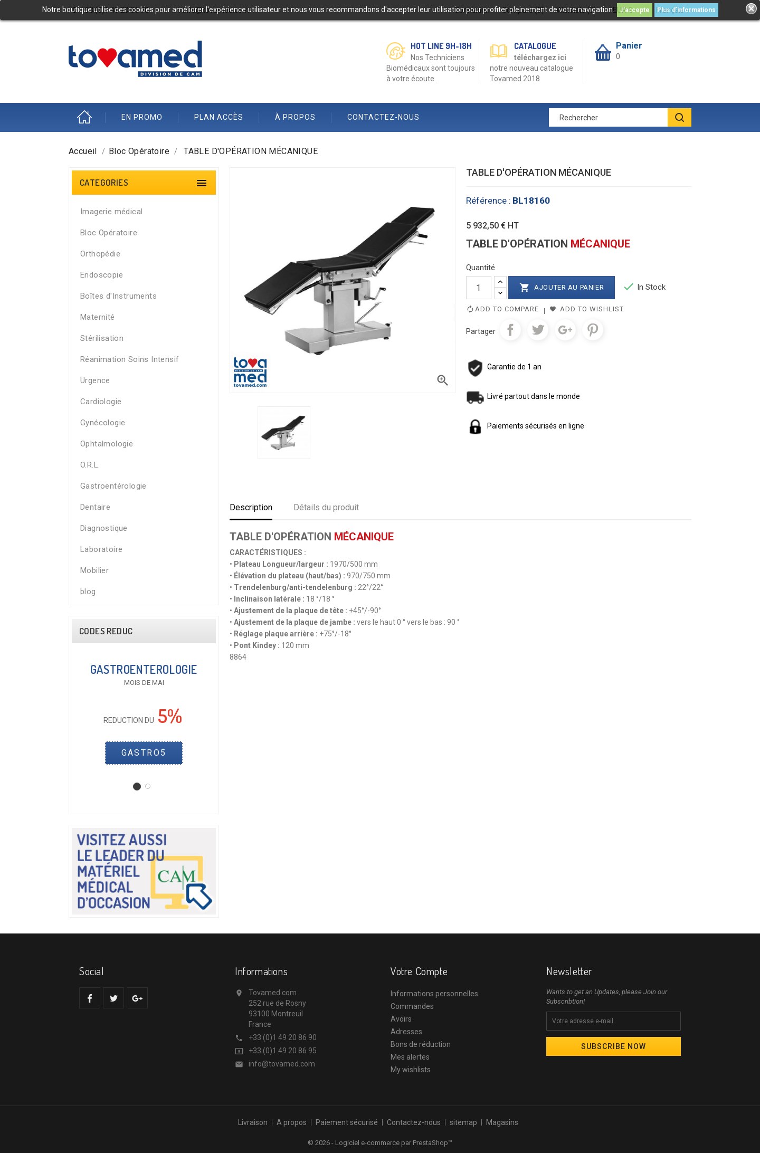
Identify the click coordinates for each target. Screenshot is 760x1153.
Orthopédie (100, 254)
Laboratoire (101, 549)
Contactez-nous (414, 1122)
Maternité (97, 317)
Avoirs (401, 1019)
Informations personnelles (434, 993)
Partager (510, 329)
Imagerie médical (111, 211)
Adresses (406, 1031)
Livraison (253, 1122)
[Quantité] (478, 287)
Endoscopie (101, 275)
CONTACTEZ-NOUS (383, 117)
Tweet (537, 329)
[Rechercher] (620, 117)
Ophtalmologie (106, 444)
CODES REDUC (105, 631)
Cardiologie (100, 401)
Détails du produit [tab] (326, 507)
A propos (292, 1122)
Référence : (488, 200)
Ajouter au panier (561, 287)
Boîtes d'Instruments (118, 296)
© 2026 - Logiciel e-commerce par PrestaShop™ (380, 1143)
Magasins (502, 1122)
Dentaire (95, 507)
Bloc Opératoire (108, 232)
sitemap (463, 1122)
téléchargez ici (540, 57)
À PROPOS (295, 117)
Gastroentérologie (113, 486)
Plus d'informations (686, 10)
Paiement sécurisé (347, 1122)
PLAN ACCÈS (218, 117)
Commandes (412, 1006)
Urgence (95, 380)
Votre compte (419, 971)
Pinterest (592, 329)
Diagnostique (104, 528)
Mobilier (94, 570)
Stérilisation (102, 338)
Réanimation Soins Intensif (129, 359)
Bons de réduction (421, 1044)
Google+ (565, 329)
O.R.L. (90, 465)
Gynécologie (102, 422)
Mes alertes (410, 1057)
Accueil (87, 117)
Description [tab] (251, 507)
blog (88, 591)
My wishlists (411, 1069)
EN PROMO (142, 117)
